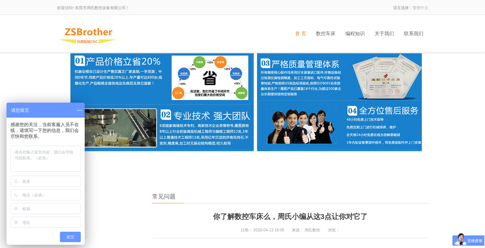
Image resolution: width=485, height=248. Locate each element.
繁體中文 (420, 8)
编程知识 (355, 33)
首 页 (300, 33)
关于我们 (384, 33)
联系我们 (413, 33)
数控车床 (325, 33)
